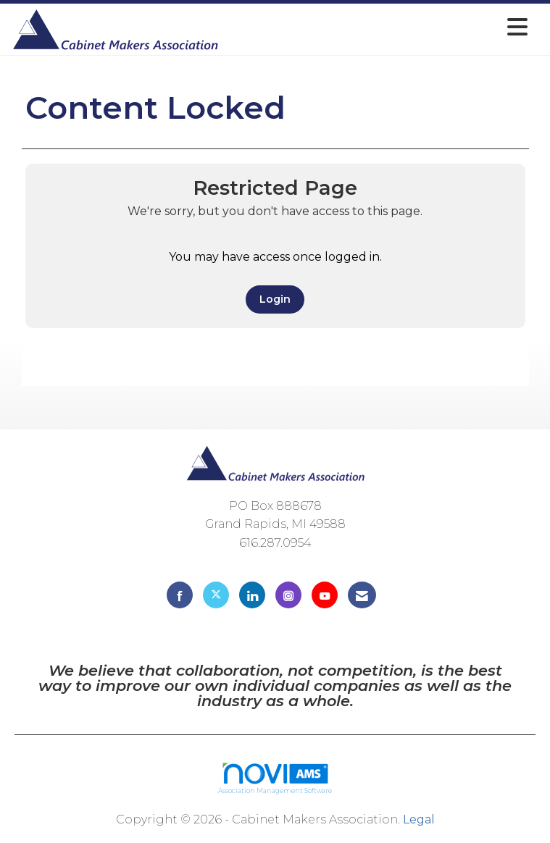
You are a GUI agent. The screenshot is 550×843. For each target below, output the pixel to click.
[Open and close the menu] (377, 27)
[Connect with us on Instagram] (288, 595)
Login (275, 299)
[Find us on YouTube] (325, 595)
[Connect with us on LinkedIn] (252, 595)
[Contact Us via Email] (362, 595)
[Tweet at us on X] (216, 595)
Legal (419, 819)
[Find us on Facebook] (180, 595)
